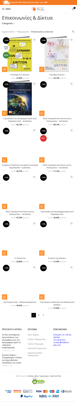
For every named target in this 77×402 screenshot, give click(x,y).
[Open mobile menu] (6, 9)
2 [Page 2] (38, 314)
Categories (7, 23)
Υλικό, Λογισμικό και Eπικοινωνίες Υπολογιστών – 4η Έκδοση (57, 119)
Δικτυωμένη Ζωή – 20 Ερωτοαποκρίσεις (19, 301)
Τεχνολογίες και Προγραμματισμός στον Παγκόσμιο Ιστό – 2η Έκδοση (20, 119)
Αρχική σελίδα (8, 31)
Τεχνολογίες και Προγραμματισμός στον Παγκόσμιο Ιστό (57, 212)
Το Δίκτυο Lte (20, 257)
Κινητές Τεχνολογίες (57, 257)
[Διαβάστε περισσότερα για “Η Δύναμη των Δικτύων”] (4, 69)
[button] (41, 69)
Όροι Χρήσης (33, 334)
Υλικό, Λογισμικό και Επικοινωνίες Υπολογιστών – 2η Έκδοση (20, 212)
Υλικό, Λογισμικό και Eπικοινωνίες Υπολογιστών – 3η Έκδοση (57, 166)
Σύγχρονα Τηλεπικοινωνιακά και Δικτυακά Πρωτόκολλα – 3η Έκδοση (20, 166)
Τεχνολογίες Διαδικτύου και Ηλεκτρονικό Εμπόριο (57, 302)
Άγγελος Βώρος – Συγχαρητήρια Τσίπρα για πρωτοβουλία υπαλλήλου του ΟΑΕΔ (12, 358)
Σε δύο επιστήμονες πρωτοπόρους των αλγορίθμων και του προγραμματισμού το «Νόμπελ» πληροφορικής (11, 340)
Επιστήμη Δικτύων (57, 74)
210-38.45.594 (59, 339)
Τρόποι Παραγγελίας (36, 338)
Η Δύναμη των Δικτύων (20, 74)
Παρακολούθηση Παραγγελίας (35, 353)
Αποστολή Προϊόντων (37, 348)
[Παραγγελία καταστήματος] (73, 32)
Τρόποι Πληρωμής (35, 343)
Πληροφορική (23, 31)
